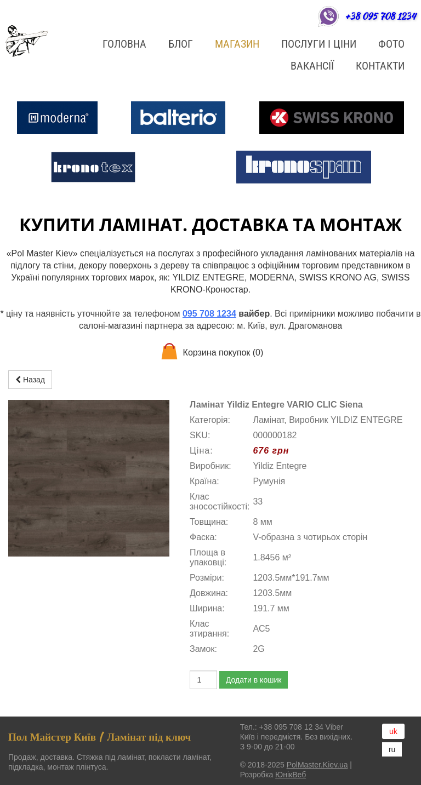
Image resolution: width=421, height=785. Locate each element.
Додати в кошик (253, 679)
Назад (30, 379)
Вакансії (312, 65)
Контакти (380, 65)
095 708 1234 (209, 313)
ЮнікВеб (290, 774)
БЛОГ (180, 43)
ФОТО (391, 43)
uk (393, 731)
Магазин (237, 43)
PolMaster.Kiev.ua (317, 764)
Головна (124, 43)
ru (392, 749)
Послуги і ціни (318, 43)
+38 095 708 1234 (380, 16)
